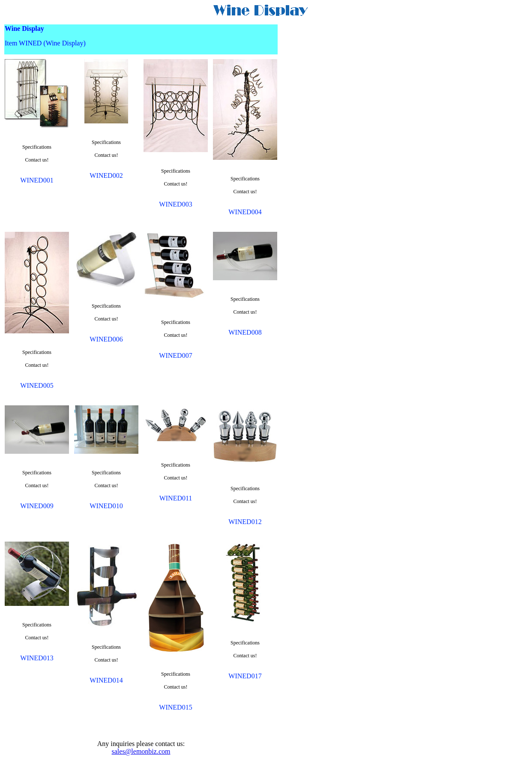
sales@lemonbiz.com (141, 751)
